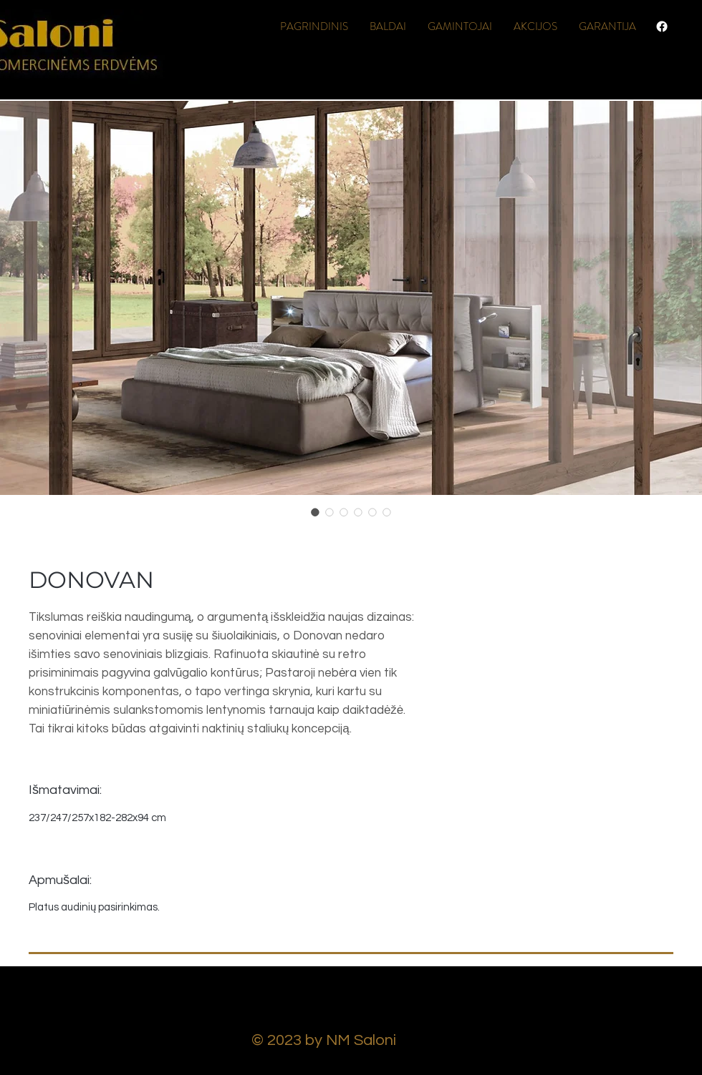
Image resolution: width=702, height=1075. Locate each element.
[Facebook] (662, 26)
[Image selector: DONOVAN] (315, 512)
